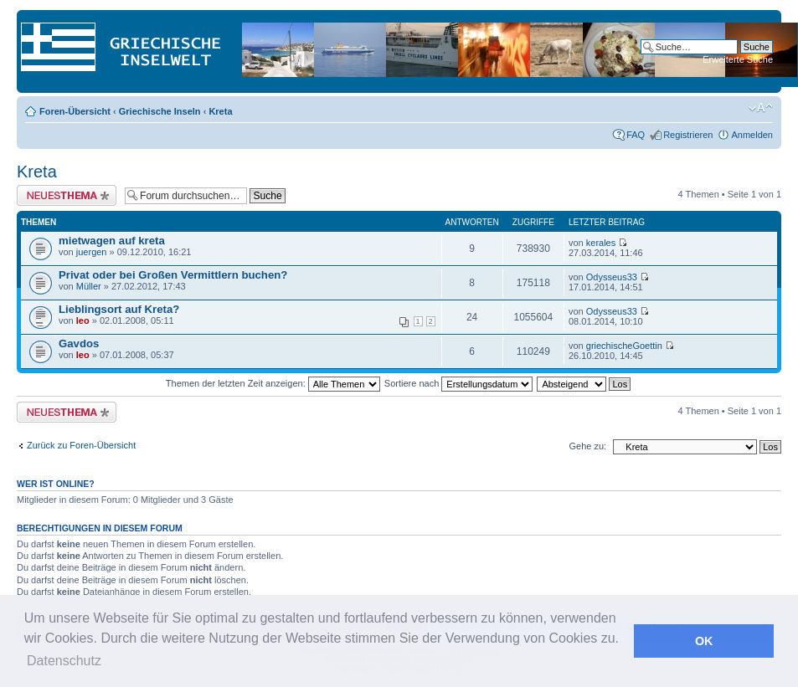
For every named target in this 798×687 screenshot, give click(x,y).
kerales (600, 243)
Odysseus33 (611, 277)
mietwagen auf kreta (112, 240)
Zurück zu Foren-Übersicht (81, 445)
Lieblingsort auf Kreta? (119, 309)
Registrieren (688, 135)
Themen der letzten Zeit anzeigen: (273, 383)
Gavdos (79, 343)
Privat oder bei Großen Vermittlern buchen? (173, 275)
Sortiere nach (458, 383)
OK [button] (704, 641)
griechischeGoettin (624, 346)
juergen (91, 252)
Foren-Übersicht (75, 111)
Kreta (220, 111)
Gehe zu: (587, 446)
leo (83, 320)
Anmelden (752, 135)
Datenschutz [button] (64, 661)
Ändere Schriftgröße (761, 107)
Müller (88, 286)
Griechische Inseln (160, 111)
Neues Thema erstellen (66, 195)
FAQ (635, 135)
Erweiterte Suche (738, 59)
